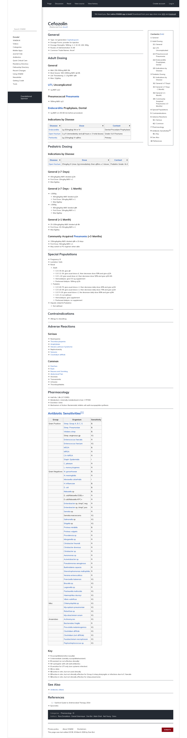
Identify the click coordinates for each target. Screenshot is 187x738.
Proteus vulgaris (70, 531)
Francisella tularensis (72, 579)
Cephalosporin (73, 40)
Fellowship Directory (21, 67)
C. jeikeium (68, 463)
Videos (15, 44)
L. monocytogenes (72, 467)
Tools (15, 84)
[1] (82, 412)
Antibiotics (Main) (57, 690)
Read (69, 4)
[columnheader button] (54, 126)
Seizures (53, 352)
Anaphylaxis (55, 344)
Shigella (67, 523)
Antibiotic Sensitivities (64, 413)
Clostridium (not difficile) (74, 635)
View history (93, 4)
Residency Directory (20, 64)
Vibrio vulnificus (70, 599)
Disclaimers (81, 729)
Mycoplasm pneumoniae (74, 607)
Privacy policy (53, 729)
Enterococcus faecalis (73, 439)
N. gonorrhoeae (70, 471)
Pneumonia (72, 96)
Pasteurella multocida (73, 591)
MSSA (66, 447)
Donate (167, 730)
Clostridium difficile (57, 355)
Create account (159, 4)
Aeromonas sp (70, 555)
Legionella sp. (69, 587)
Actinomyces (69, 619)
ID (73, 713)
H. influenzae (69, 483)
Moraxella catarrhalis (72, 479)
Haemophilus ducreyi (72, 595)
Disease (53, 125)
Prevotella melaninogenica (75, 627)
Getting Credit (18, 81)
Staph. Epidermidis (71, 459)
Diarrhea (53, 366)
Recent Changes (19, 70)
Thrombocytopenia (57, 341)
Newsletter (17, 77)
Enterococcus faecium (73, 443)
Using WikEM (18, 74)
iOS (163, 14)
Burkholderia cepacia (72, 567)
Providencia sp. (70, 535)
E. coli (66, 487)
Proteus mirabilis (71, 527)
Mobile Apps (18, 50)
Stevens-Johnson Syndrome (61, 347)
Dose (81, 125)
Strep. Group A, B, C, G (73, 423)
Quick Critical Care (20, 60)
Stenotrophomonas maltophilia (77, 571)
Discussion (59, 4)
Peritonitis (53, 137)
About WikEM (68, 729)
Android (172, 14)
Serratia (67, 511)
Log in (171, 4)
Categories (17, 47)
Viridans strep (69, 431)
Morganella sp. (70, 539)
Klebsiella (68, 491)
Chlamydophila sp (71, 603)
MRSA (66, 451)
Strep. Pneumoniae (72, 427)
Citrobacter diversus (72, 547)
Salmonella (68, 519)
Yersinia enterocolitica (73, 575)
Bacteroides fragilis (72, 623)
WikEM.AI (16, 40)
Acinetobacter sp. (71, 559)
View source (79, 4)
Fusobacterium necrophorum (76, 639)
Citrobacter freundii (72, 543)
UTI (50, 84)
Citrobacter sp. (70, 551)
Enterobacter (69, 503)
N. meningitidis (70, 475)
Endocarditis (55, 108)
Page (49, 4)
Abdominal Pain (56, 374)
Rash (52, 369)
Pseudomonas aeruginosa (75, 563)
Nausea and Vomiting (59, 371)
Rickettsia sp (69, 611)
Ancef (65, 27)
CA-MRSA (68, 455)
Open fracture (54, 133)
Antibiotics (17, 57)
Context (116, 125)
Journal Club (17, 54)
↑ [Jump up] (53, 703)
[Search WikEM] (25, 29)
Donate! (16, 37)
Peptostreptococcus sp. (74, 643)
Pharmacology (66, 713)
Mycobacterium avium (73, 615)
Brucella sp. (68, 583)
